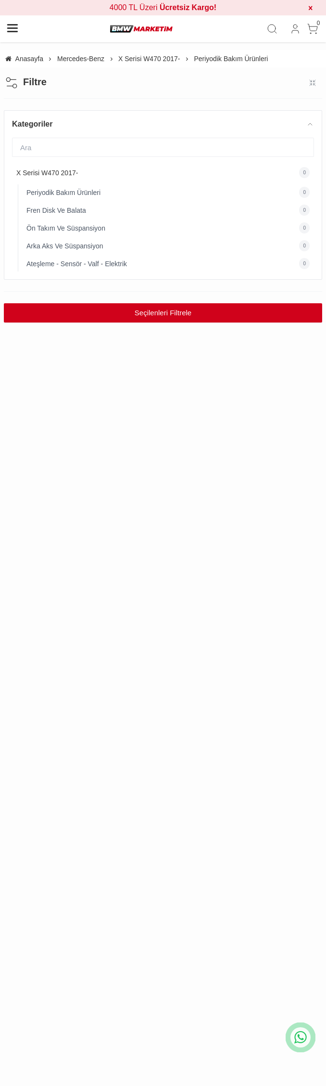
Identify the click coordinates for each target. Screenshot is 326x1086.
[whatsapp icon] (300, 1037)
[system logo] (141, 29)
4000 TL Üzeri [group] (163, 7)
